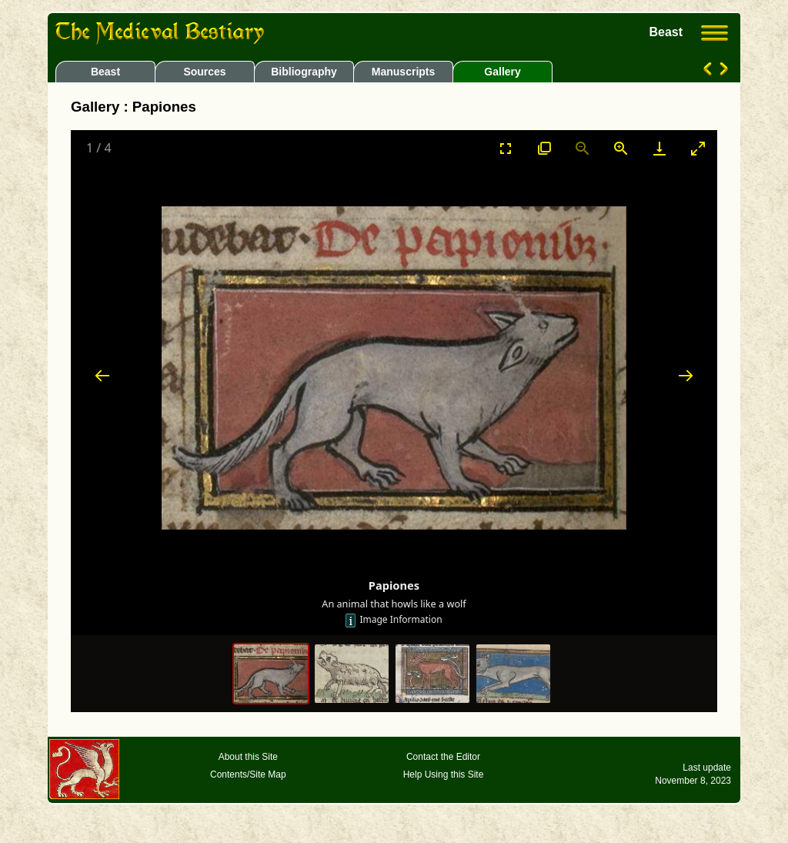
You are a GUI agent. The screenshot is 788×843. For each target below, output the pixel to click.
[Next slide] (685, 375)
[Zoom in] (621, 148)
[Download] (659, 148)
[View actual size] (544, 148)
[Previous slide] (102, 375)
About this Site (248, 756)
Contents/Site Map (248, 774)
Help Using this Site (443, 774)
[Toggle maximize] (698, 148)
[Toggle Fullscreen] (505, 148)
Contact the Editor (443, 756)
